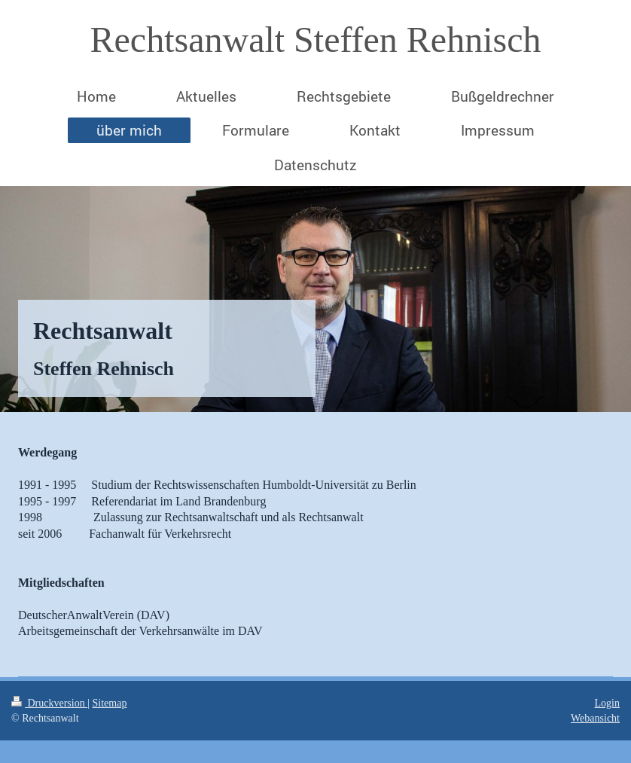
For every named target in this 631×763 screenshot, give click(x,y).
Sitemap (110, 703)
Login (607, 703)
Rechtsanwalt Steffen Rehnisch (315, 40)
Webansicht (595, 718)
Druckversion (49, 703)
